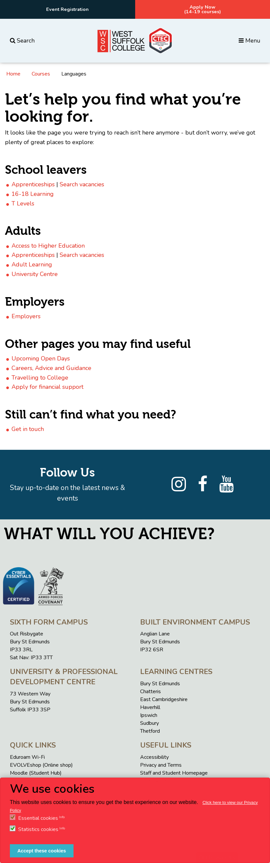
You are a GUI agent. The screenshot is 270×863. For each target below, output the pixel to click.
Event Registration (67, 9)
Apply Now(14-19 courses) (202, 9)
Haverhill (150, 707)
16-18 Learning (33, 194)
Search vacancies (82, 184)
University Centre (35, 274)
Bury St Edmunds (160, 683)
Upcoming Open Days (41, 358)
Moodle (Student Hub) (36, 773)
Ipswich (148, 715)
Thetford (150, 731)
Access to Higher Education (48, 246)
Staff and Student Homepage (174, 773)
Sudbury (149, 723)
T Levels (23, 203)
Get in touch (28, 429)
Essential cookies (38, 818)
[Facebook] (202, 484)
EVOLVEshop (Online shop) (41, 765)
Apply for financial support (47, 387)
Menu (249, 41)
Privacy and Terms (161, 765)
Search (22, 41)
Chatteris (150, 691)
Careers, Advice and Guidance (51, 368)
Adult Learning (32, 264)
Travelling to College (40, 378)
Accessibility (154, 757)
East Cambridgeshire (164, 699)
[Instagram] (178, 484)
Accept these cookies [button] (41, 850)
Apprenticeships (33, 184)
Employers (26, 316)
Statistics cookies (38, 829)
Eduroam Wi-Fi (27, 757)
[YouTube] (226, 484)
